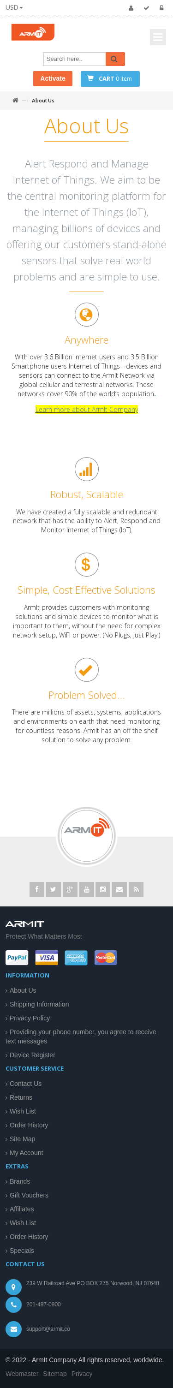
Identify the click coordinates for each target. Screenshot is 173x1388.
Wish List (23, 1111)
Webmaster (22, 1373)
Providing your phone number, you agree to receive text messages (81, 1036)
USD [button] (14, 7)
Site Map (22, 1139)
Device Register (32, 1055)
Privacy (82, 1373)
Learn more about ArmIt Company (87, 413)
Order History (29, 1125)
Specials (22, 1250)
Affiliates (22, 1209)
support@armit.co (48, 1329)
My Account (26, 1152)
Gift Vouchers (29, 1195)
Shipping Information (39, 1004)
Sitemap (54, 1373)
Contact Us (26, 1083)
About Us (23, 990)
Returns (21, 1097)
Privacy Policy (30, 1018)
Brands (20, 1181)
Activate (52, 78)
